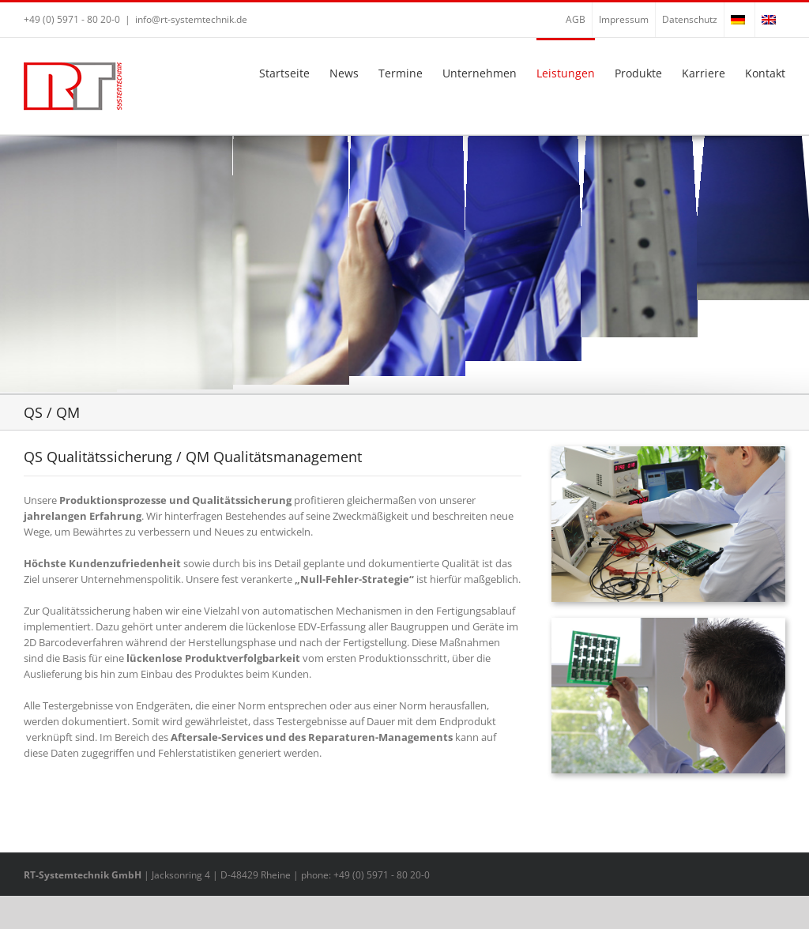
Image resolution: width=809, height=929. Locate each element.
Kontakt (765, 73)
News (344, 73)
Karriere (703, 73)
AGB (575, 19)
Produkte (638, 73)
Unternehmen (479, 73)
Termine (400, 73)
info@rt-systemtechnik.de (191, 19)
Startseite (284, 73)
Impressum (624, 19)
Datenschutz (689, 19)
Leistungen (565, 73)
